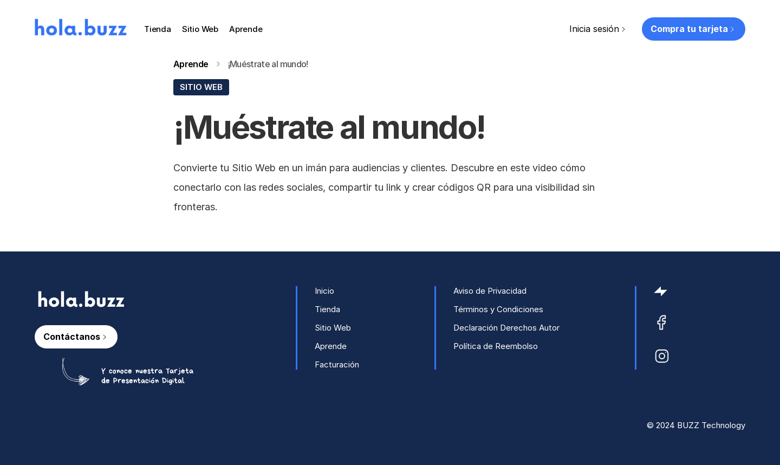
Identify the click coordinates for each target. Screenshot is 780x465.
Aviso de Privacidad (489, 291)
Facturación (337, 364)
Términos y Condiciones (498, 309)
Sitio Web (200, 29)
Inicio (324, 291)
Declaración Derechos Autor (506, 327)
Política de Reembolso (495, 346)
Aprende (246, 29)
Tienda (157, 29)
